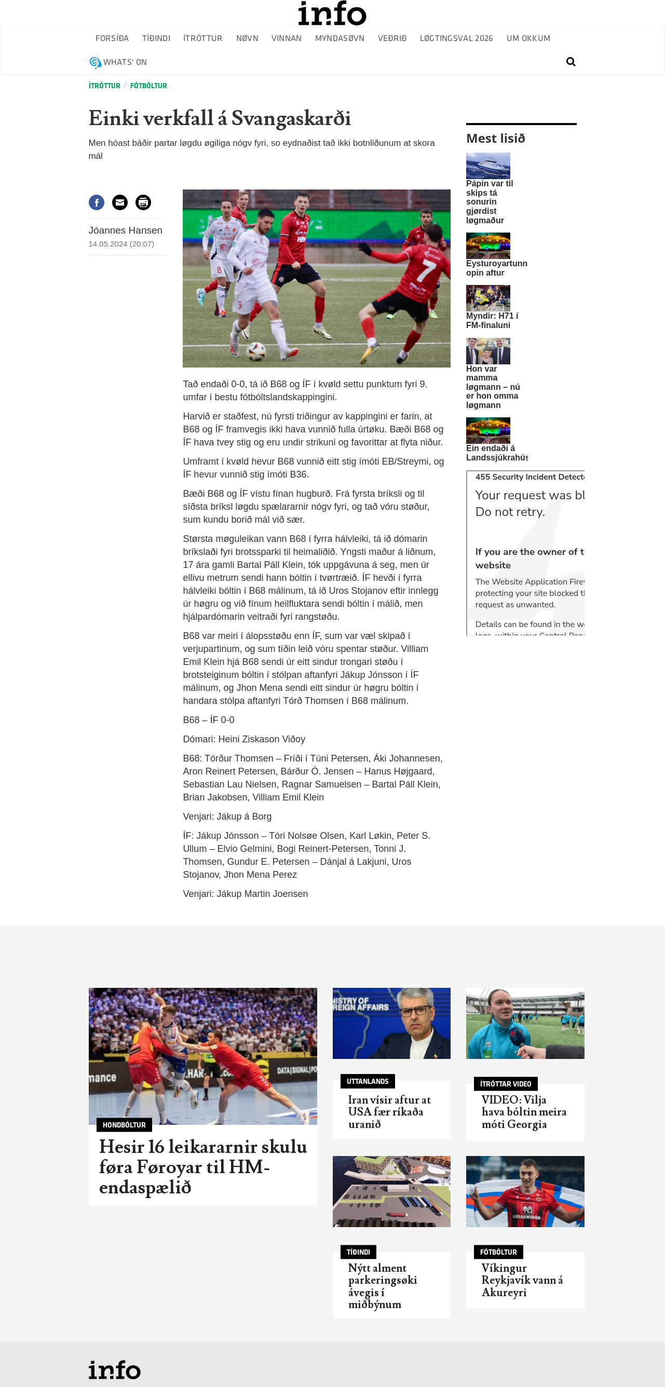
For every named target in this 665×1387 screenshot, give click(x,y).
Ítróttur (203, 39)
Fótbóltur (148, 85)
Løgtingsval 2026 (457, 39)
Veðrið (392, 39)
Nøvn (247, 39)
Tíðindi (156, 39)
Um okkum (529, 39)
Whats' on (125, 62)
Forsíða (112, 39)
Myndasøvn (340, 39)
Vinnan (287, 39)
